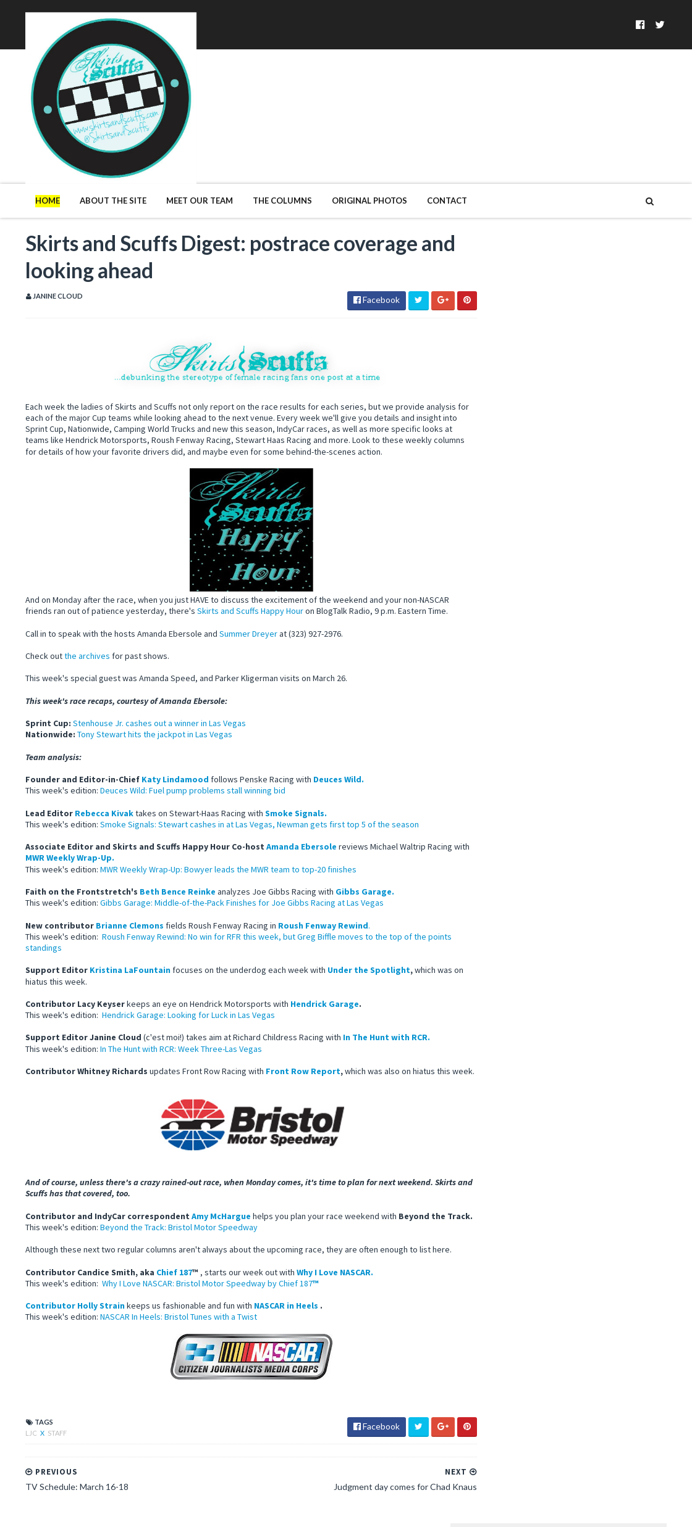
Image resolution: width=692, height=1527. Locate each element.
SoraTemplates (72, 1510)
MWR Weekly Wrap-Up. (61, 812)
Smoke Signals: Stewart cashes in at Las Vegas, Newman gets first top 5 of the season (234, 778)
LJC (6, 1410)
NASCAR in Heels (262, 1282)
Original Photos (344, 153)
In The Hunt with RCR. (362, 992)
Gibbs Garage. (339, 845)
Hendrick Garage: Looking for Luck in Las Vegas (163, 969)
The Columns (257, 153)
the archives (62, 610)
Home (22, 153)
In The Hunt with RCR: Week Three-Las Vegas (156, 1003)
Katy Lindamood (150, 734)
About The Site (87, 153)
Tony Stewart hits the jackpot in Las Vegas (129, 689)
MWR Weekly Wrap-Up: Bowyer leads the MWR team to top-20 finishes (202, 823)
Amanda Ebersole (276, 801)
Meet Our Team (174, 153)
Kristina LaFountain (105, 924)
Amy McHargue (196, 1181)
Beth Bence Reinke (152, 845)
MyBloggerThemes (201, 1510)
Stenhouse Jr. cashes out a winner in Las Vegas (134, 678)
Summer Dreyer (224, 588)
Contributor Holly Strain (49, 1282)
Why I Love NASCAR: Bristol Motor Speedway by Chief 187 (186, 1260)
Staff (31, 1410)
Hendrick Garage (299, 958)
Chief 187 (149, 1248)
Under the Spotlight (343, 924)
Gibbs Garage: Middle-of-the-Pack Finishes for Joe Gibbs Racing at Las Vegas (216, 857)
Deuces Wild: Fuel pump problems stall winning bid (167, 745)
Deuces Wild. (313, 734)
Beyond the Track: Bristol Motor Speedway (153, 1204)
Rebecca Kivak (79, 767)
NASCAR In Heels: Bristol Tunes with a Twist (154, 1293)
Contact (422, 153)
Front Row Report (277, 1025)
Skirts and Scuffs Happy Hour (225, 565)
